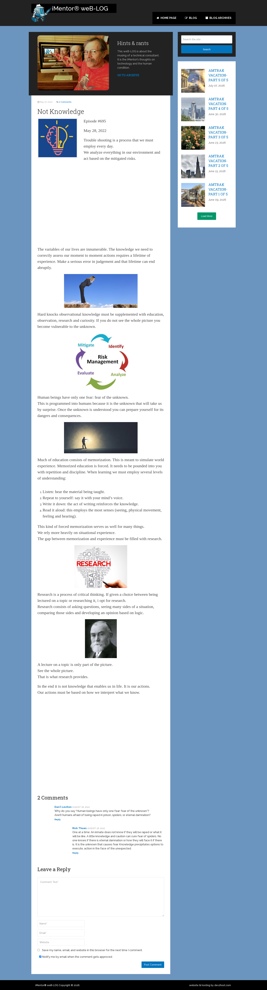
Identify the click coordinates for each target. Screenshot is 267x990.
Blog (191, 18)
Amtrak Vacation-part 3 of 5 (218, 132)
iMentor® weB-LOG (46, 985)
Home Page (166, 18)
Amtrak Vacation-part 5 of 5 (218, 75)
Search (206, 49)
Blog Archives (218, 18)
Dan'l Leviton (63, 807)
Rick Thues (79, 828)
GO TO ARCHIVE (128, 75)
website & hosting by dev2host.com (210, 985)
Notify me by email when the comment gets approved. (76, 956)
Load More (207, 216)
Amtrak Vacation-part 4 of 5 (218, 104)
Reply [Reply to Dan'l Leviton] (57, 819)
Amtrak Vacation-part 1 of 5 (218, 189)
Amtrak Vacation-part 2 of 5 (218, 161)
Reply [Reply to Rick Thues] (75, 853)
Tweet (20, 58)
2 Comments (65, 102)
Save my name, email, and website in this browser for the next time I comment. (92, 950)
